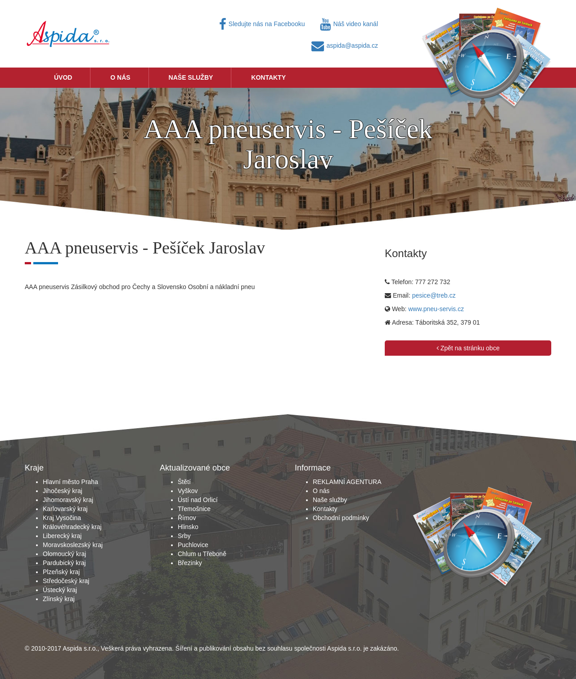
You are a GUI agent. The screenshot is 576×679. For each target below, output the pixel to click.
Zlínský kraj (59, 598)
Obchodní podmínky (341, 517)
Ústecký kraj (60, 589)
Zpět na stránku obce (468, 348)
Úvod (63, 77)
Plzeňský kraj (61, 571)
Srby (184, 535)
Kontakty (268, 77)
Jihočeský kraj (62, 490)
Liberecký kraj (62, 535)
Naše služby (191, 77)
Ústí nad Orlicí (198, 499)
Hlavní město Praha (70, 481)
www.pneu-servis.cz (436, 308)
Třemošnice (194, 508)
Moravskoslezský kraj (73, 544)
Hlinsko (188, 526)
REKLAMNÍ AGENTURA (347, 481)
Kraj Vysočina (62, 517)
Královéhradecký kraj (72, 526)
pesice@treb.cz (434, 295)
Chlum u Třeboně (202, 553)
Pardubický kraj (64, 562)
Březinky (190, 562)
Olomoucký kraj (64, 553)
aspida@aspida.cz (344, 45)
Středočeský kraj (66, 580)
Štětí (184, 481)
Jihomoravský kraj (68, 499)
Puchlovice (193, 544)
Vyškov (188, 490)
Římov (187, 517)
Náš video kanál (349, 23)
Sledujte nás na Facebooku (262, 23)
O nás (120, 77)
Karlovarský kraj (65, 508)
